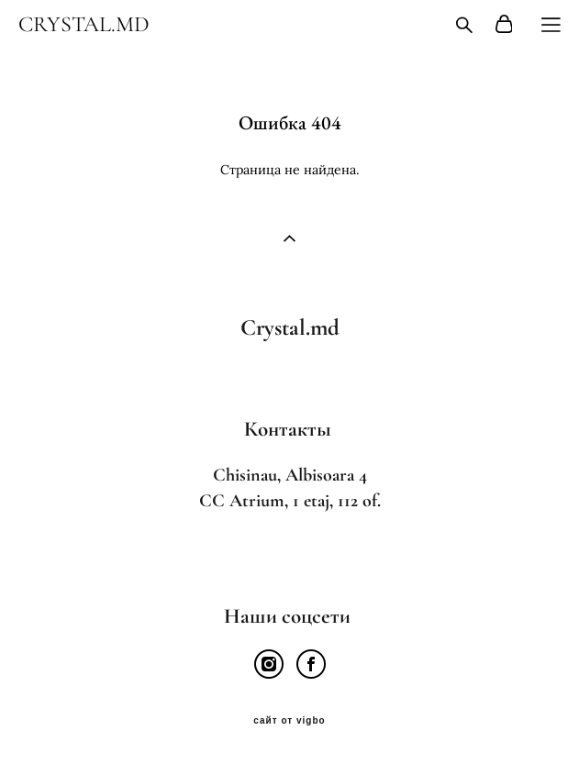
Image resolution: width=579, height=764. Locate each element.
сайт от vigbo (289, 720)
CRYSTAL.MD (84, 25)
